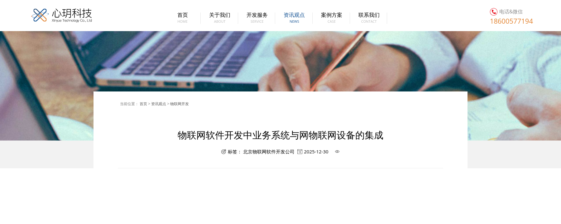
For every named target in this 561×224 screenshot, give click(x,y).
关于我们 (220, 18)
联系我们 (369, 18)
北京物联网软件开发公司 (269, 151)
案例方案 (332, 18)
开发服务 (257, 18)
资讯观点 (294, 18)
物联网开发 (179, 103)
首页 (182, 18)
